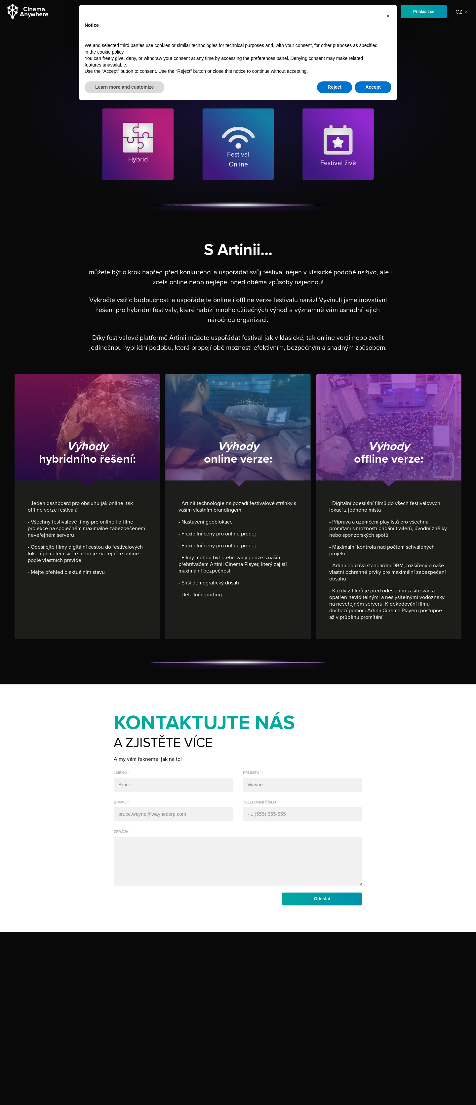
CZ (462, 12)
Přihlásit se (423, 11)
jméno (120, 772)
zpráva (121, 831)
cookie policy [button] (110, 52)
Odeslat (320, 907)
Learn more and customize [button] (124, 87)
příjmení (251, 772)
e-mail (120, 802)
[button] (388, 16)
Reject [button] (334, 87)
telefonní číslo (259, 802)
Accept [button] (373, 87)
